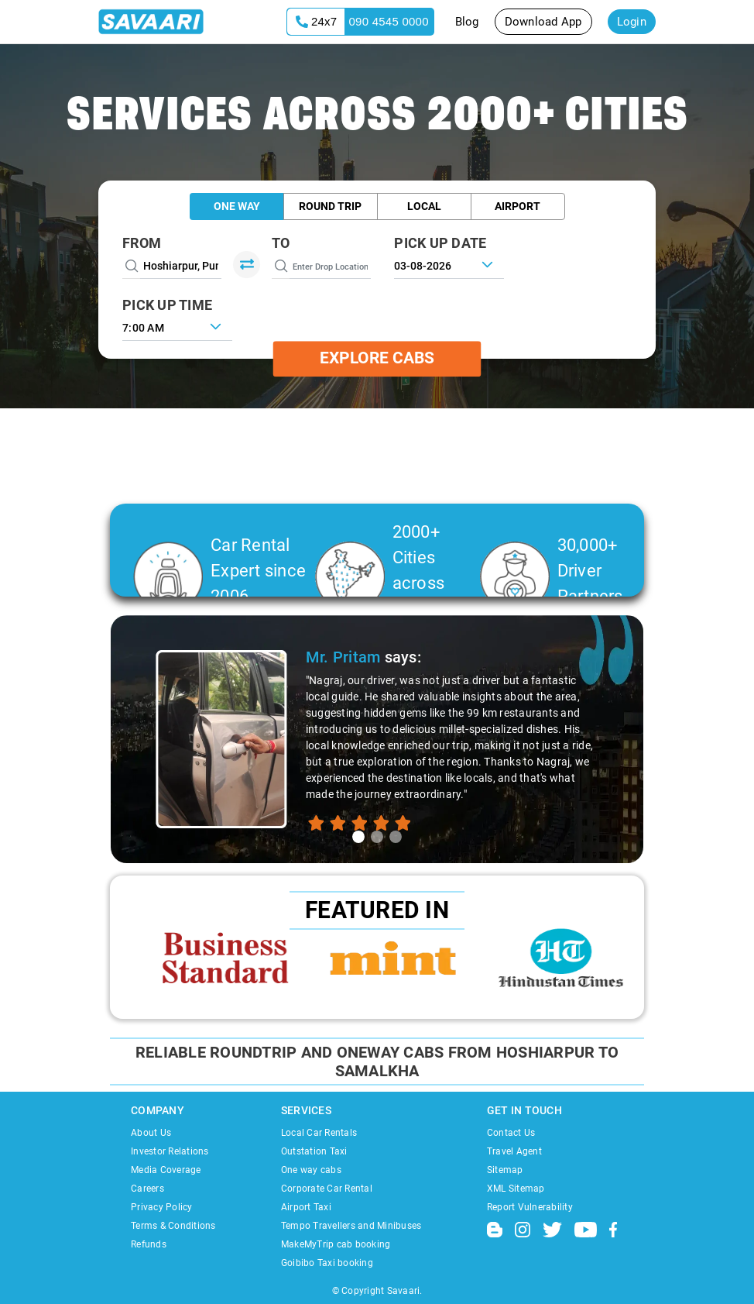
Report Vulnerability (530, 1207)
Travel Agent (514, 1151)
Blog (467, 22)
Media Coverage (166, 1170)
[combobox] (177, 326)
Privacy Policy (162, 1207)
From (141, 243)
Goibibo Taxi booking (327, 1263)
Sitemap (505, 1170)
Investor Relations (170, 1151)
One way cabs (311, 1170)
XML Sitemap (516, 1188)
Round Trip (330, 206)
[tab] (358, 837)
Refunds (148, 1244)
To (281, 243)
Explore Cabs (377, 358)
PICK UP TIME (167, 305)
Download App (543, 22)
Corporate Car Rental (326, 1188)
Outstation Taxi (314, 1151)
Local (424, 206)
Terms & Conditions (173, 1225)
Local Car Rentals (319, 1132)
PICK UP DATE (440, 243)
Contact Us (511, 1132)
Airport (517, 206)
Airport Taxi (306, 1207)
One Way (237, 206)
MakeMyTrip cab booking (336, 1244)
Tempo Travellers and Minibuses (351, 1225)
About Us (151, 1132)
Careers (147, 1188)
